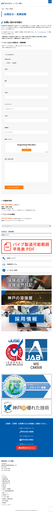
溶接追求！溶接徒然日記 (7, 498)
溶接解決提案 (5, 479)
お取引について (5, 235)
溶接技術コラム (5, 495)
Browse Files (26, 150)
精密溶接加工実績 (6, 481)
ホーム (3, 475)
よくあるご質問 (5, 496)
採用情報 (4, 502)
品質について (5, 493)
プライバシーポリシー (7, 504)
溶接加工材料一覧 (6, 483)
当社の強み (4, 477)
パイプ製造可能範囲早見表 (8, 491)
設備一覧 (4, 485)
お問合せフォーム (26, 448)
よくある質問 (32, 25)
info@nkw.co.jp (42, 32)
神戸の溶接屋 (5, 500)
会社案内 (4, 487)
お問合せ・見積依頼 (7, 232)
